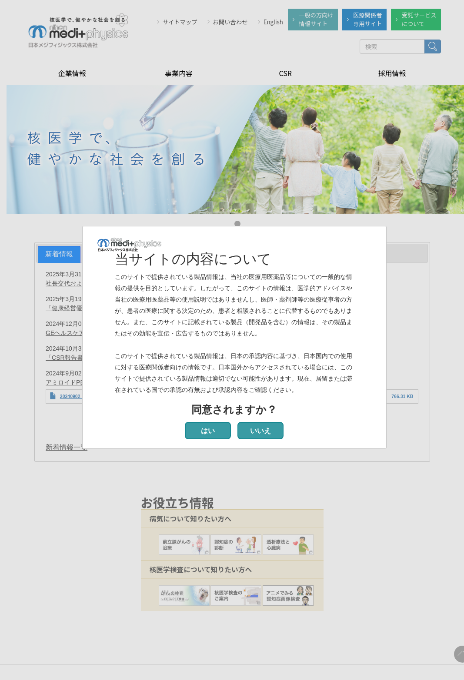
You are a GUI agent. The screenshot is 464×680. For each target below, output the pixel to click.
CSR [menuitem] (285, 72)
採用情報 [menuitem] (392, 72)
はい (208, 431)
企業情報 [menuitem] (72, 72)
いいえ (260, 431)
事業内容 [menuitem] (179, 72)
